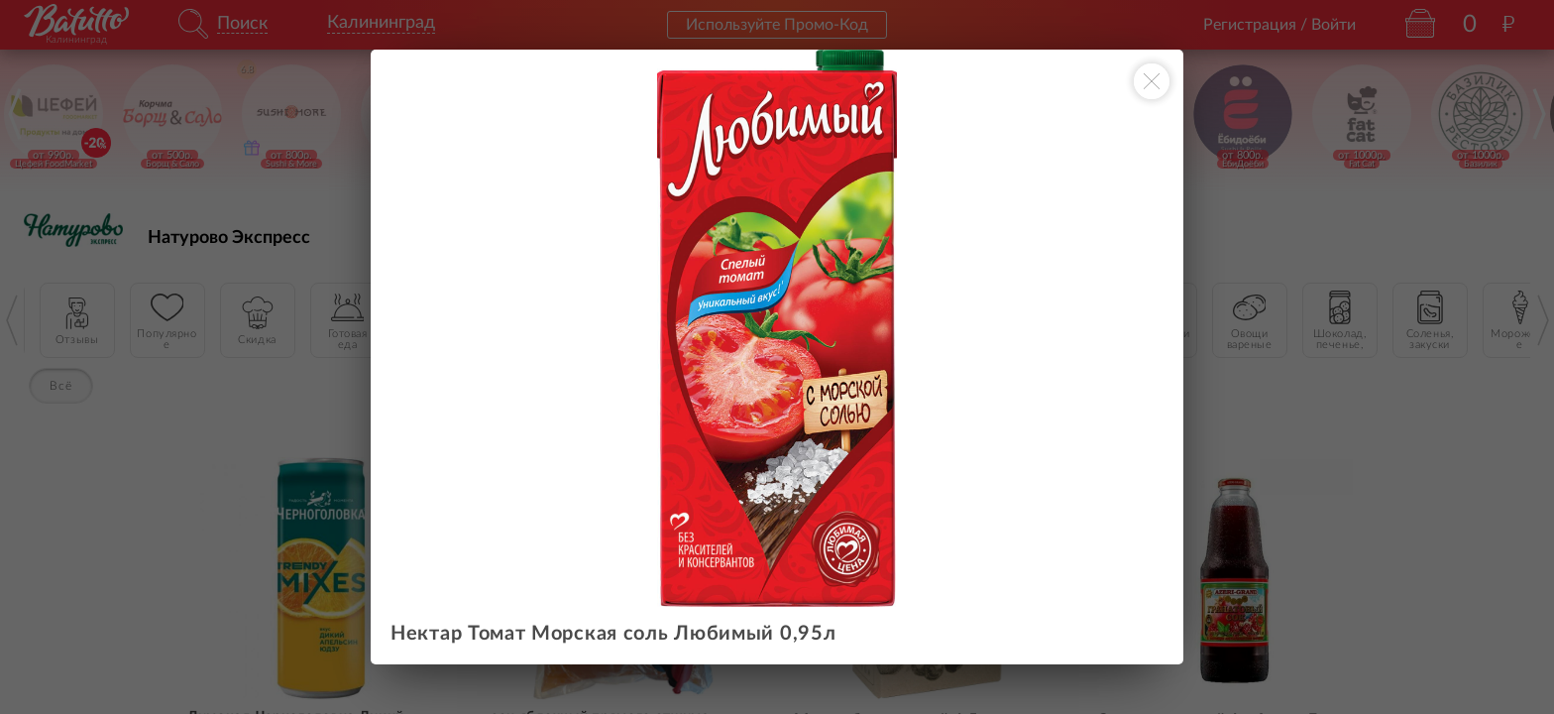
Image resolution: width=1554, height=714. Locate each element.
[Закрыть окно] (1151, 81)
